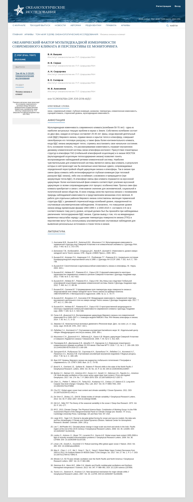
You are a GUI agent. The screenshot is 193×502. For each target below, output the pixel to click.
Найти (173, 25)
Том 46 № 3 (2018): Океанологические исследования (67, 34)
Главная (18, 34)
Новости (60, 25)
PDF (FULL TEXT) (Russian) (25, 57)
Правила (111, 25)
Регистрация (163, 6)
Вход (178, 6)
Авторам (75, 25)
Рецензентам (93, 25)
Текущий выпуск (40, 25)
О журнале (19, 25)
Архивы (125, 25)
